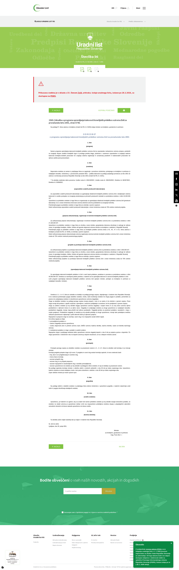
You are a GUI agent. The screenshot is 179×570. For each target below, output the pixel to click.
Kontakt (132, 542)
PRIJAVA (108, 491)
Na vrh (122, 446)
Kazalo (56, 110)
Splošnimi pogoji (82, 512)
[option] (89, 56)
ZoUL (80, 92)
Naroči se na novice (116, 542)
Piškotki (108, 567)
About (140, 540)
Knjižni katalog (76, 547)
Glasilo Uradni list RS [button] (116, 21)
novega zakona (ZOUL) (154, 549)
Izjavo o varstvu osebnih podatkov (103, 512)
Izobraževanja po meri (59, 542)
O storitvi (94, 540)
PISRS (53, 96)
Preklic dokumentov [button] (137, 21)
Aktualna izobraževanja (60, 540)
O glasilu (36, 542)
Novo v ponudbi (76, 540)
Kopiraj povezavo (106, 110)
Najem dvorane (57, 545)
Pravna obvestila (99, 567)
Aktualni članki (115, 540)
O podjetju (133, 540)
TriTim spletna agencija (124, 567)
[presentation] (89, 503)
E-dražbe (132, 560)
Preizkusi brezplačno (97, 542)
